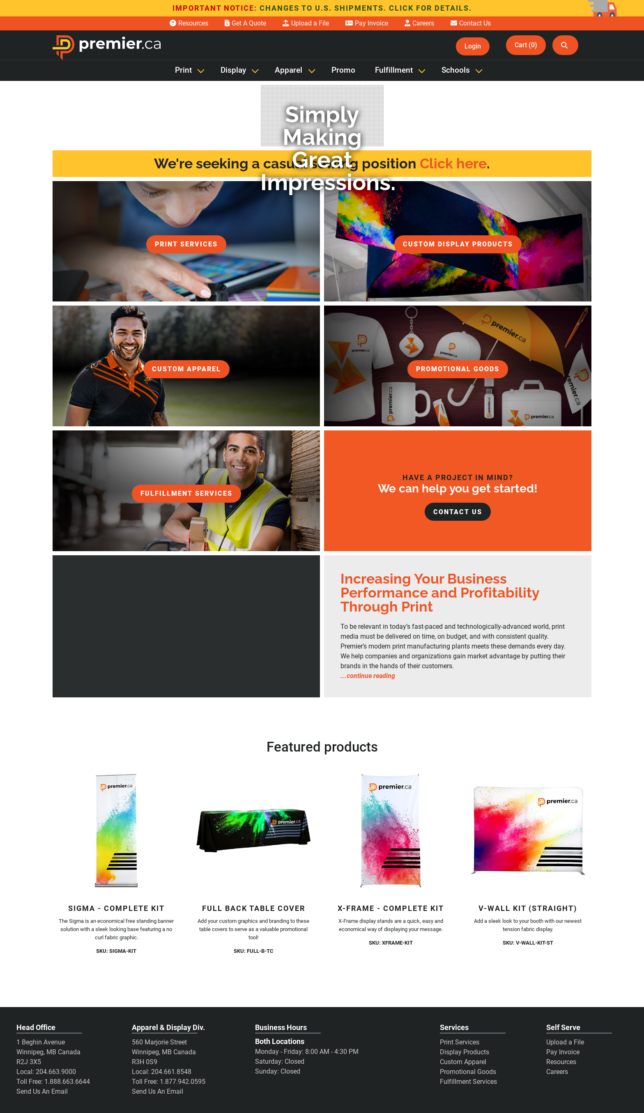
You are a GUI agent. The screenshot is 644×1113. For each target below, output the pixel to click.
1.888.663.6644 (67, 1081)
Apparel (288, 70)
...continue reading (367, 676)
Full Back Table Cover (253, 908)
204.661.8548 (171, 1072)
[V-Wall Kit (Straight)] (527, 831)
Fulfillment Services (468, 1081)
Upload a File (565, 1042)
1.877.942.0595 (182, 1081)
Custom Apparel (463, 1062)
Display (233, 70)
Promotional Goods (468, 1072)
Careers (557, 1072)
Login (473, 46)
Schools (456, 70)
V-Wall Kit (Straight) (527, 908)
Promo (343, 70)
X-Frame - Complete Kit (391, 908)
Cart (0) (526, 45)
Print (183, 70)
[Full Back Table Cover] (253, 831)
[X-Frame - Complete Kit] (390, 831)
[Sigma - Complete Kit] (116, 831)
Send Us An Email (42, 1091)
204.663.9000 (56, 1072)
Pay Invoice (563, 1052)
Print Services (459, 1042)
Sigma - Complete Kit (116, 908)
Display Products (464, 1052)
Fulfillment (394, 70)
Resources (561, 1062)
